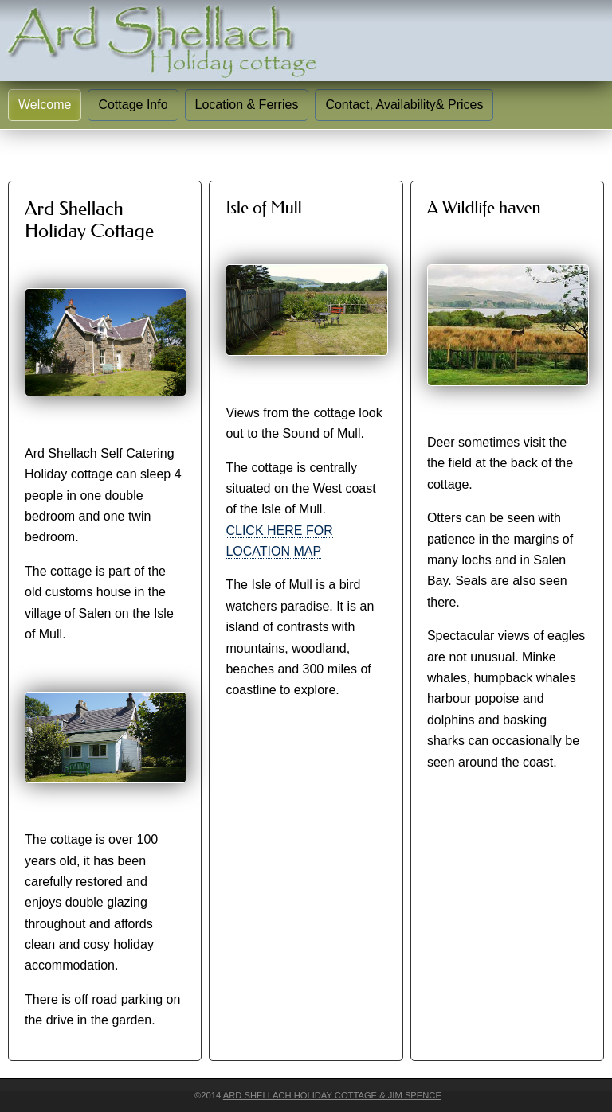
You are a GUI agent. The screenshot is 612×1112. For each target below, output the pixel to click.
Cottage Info (132, 104)
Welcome (44, 104)
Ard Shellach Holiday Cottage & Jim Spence (332, 1095)
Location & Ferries (247, 104)
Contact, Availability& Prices (404, 104)
